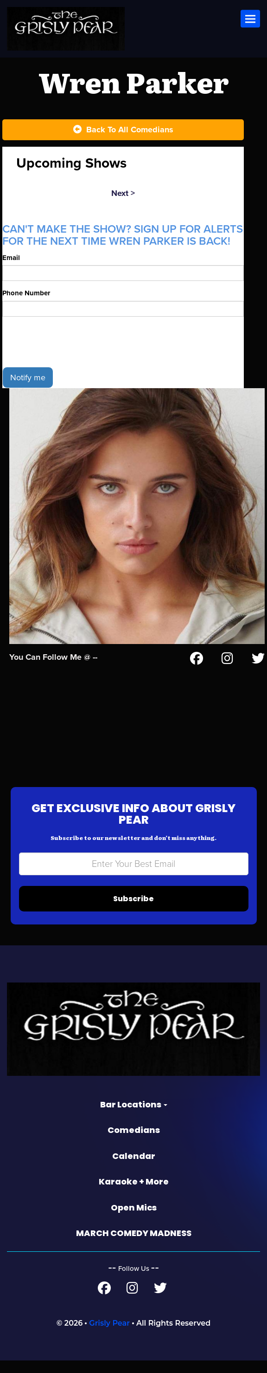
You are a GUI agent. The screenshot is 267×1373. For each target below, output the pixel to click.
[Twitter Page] (258, 672)
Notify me (27, 389)
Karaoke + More (134, 1194)
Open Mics (134, 1219)
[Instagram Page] (227, 672)
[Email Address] (133, 876)
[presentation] (72, 354)
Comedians (134, 1142)
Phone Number (27, 305)
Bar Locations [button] (133, 1116)
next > (123, 193)
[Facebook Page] (196, 672)
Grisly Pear (109, 1335)
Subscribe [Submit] (133, 910)
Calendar (133, 1168)
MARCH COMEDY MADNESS (133, 1245)
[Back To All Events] (123, 130)
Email (11, 269)
